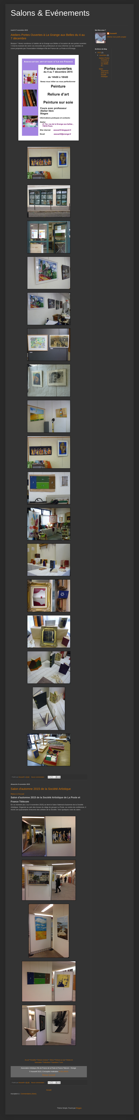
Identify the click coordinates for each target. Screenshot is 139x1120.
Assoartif (113, 33)
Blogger (79, 1108)
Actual (32, 1060)
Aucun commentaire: (38, 777)
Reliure (51, 1060)
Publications (46, 1062)
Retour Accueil (48, 1075)
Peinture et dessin (42, 1060)
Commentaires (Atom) (28, 1094)
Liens (61, 1062)
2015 (99, 53)
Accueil (27, 1060)
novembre (103, 55)
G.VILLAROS (63, 1071)
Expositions (55, 1062)
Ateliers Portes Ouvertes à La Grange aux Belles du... (104, 62)
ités (35, 1060)
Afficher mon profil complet (116, 37)
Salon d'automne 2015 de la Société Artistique (41, 789)
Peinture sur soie (60, 1060)
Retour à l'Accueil (17, 794)
